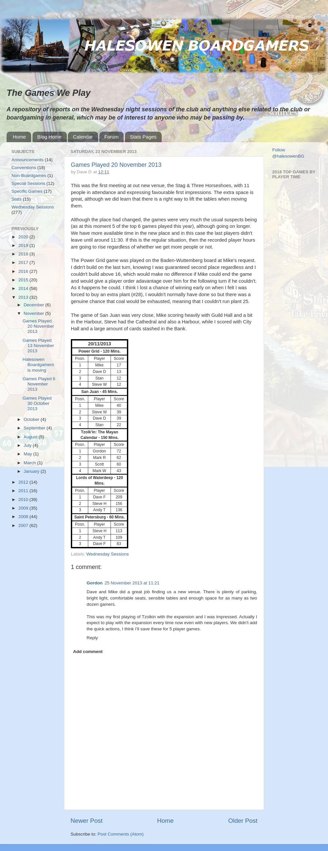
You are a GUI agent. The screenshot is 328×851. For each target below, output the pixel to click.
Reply (92, 637)
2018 (24, 253)
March (30, 462)
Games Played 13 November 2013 (38, 345)
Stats (16, 199)
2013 (24, 297)
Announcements (27, 159)
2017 (24, 262)
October (32, 419)
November (34, 313)
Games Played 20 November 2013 (116, 165)
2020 (24, 236)
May (28, 453)
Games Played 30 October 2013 (37, 403)
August (31, 436)
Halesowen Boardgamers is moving (38, 364)
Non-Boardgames (28, 175)
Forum (111, 137)
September (35, 428)
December (34, 304)
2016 (24, 271)
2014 (24, 288)
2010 (24, 499)
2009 (24, 508)
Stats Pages (143, 137)
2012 (24, 482)
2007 (24, 525)
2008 (24, 516)
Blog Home (49, 137)
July (28, 445)
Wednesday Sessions (107, 554)
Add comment (88, 651)
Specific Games (27, 191)
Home (19, 137)
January (32, 471)
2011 (24, 490)
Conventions (23, 167)
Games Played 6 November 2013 (39, 384)
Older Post (242, 820)
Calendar (83, 137)
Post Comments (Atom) (121, 834)
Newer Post (87, 820)
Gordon (95, 582)
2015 (24, 279)
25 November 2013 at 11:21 (132, 582)
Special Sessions (28, 183)
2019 (24, 245)
